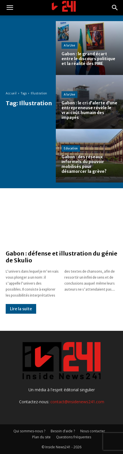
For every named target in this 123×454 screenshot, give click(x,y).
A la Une (69, 45)
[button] (10, 7)
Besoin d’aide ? (63, 431)
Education (71, 148)
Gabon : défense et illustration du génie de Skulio (61, 257)
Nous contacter (92, 431)
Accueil (11, 93)
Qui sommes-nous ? (29, 431)
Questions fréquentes (73, 437)
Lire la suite (21, 308)
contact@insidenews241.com (77, 401)
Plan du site (41, 437)
